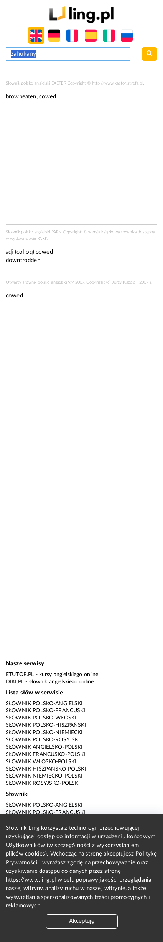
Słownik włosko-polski (41, 761)
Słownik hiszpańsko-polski (46, 769)
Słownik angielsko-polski (44, 747)
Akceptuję (81, 921)
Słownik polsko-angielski (44, 703)
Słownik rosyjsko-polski (43, 783)
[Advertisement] (81, 391)
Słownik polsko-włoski (41, 718)
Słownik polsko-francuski (46, 710)
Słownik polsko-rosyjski (43, 740)
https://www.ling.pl (32, 880)
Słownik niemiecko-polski (44, 776)
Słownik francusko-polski (46, 754)
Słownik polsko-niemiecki (44, 732)
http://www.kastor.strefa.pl (117, 83)
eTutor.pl (20, 674)
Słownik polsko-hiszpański (46, 725)
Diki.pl (15, 681)
